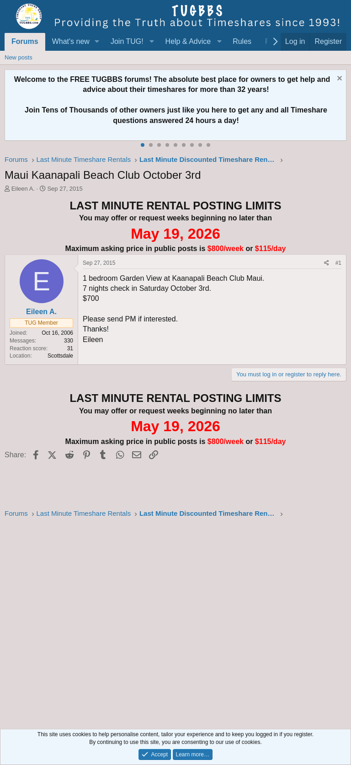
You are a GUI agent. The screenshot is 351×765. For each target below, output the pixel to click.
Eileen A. (23, 188)
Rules (242, 41)
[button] (97, 41)
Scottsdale (60, 356)
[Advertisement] (175, 621)
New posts (18, 57)
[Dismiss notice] (338, 79)
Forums (24, 41)
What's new (71, 41)
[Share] (326, 263)
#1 (338, 263)
